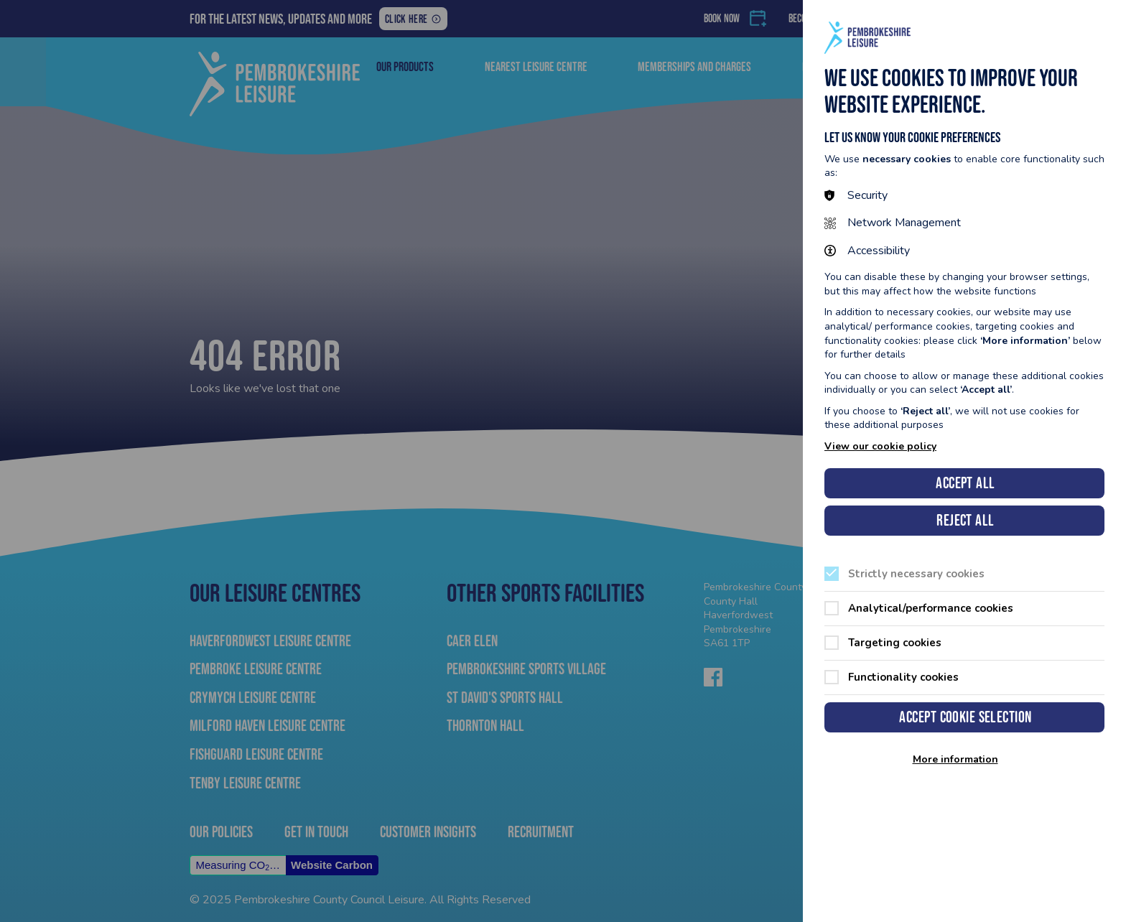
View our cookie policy (880, 446)
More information (955, 759)
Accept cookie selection (965, 717)
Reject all (965, 520)
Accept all (965, 483)
